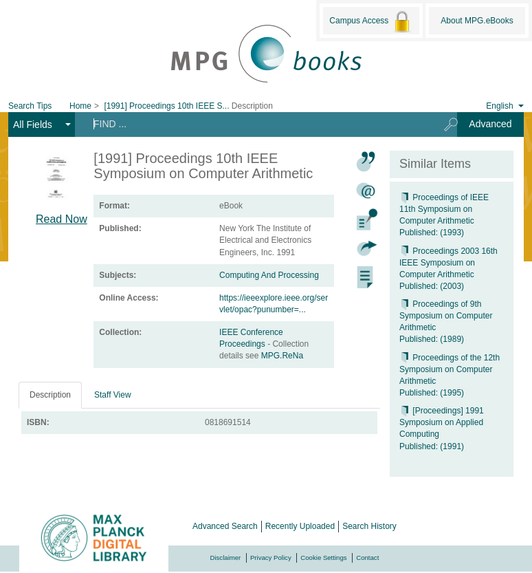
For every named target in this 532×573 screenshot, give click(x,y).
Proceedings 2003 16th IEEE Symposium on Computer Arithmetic (448, 262)
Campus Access (370, 21)
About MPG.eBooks (477, 20)
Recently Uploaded (300, 526)
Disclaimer (225, 557)
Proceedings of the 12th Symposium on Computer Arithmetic (449, 369)
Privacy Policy (270, 557)
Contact (367, 557)
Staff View (112, 395)
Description (50, 395)
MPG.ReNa (282, 355)
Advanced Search (225, 526)
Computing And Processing (269, 275)
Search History (369, 526)
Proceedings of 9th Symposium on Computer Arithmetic (445, 315)
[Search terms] (254, 124)
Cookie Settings (323, 557)
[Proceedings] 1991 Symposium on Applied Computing (441, 422)
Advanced (490, 123)
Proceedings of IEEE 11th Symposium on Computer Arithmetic (444, 209)
